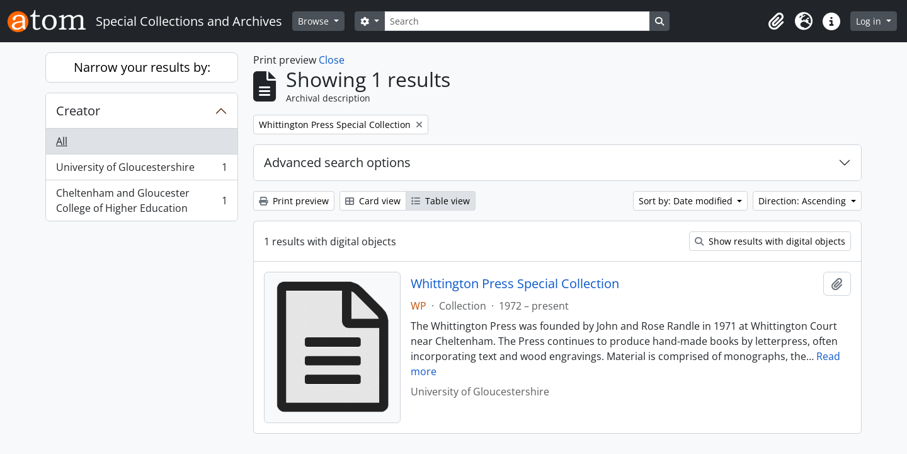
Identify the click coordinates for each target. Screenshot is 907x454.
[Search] (517, 21)
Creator (78, 110)
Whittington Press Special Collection (515, 283)
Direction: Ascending (803, 201)
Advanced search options (337, 162)
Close (332, 60)
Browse (314, 21)
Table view (440, 201)
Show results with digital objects (770, 241)
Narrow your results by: (142, 67)
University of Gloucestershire (141, 170)
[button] (776, 21)
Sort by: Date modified (687, 201)
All (61, 141)
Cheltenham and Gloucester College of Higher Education (141, 200)
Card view (373, 201)
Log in (870, 21)
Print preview (294, 201)
